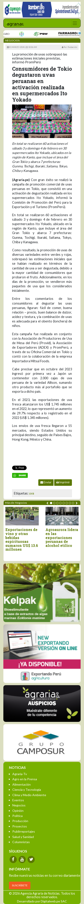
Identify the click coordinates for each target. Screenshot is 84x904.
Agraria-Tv (19, 774)
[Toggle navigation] (74, 23)
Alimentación (21, 784)
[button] (51, 503)
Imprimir (63, 482)
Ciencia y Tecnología (26, 789)
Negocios (19, 805)
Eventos (18, 800)
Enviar (46, 482)
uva (31, 493)
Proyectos (19, 826)
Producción (20, 821)
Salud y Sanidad (23, 837)
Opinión (18, 810)
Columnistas (21, 842)
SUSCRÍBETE (20, 885)
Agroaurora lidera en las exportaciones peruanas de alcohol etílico (61, 537)
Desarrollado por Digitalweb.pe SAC (42, 901)
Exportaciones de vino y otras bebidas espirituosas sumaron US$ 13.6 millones (21, 539)
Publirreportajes (23, 831)
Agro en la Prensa (24, 779)
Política (17, 816)
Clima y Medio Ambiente (29, 795)
